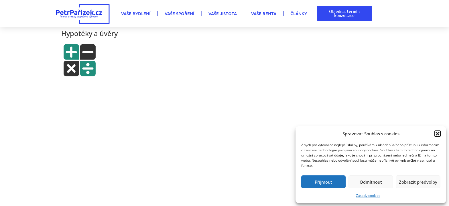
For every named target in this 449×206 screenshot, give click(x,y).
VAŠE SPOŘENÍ (179, 13)
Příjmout (323, 182)
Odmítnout (371, 182)
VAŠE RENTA (263, 13)
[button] (437, 133)
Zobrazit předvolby (418, 182)
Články (298, 13)
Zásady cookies (368, 195)
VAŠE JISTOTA (222, 13)
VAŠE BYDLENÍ (135, 13)
